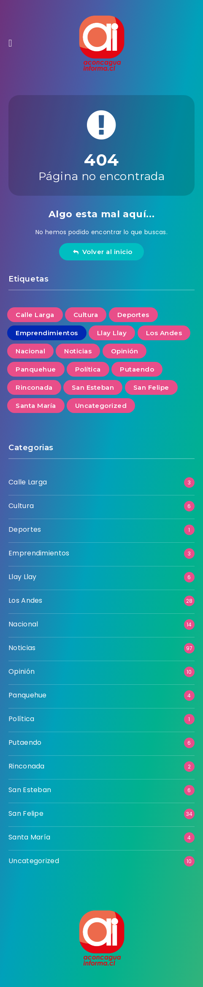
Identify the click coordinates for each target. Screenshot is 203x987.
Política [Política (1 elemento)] (88, 369)
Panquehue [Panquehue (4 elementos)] (36, 369)
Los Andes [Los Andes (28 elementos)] (164, 333)
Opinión (21, 671)
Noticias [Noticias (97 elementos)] (78, 351)
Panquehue (27, 695)
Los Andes (25, 600)
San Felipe (25, 813)
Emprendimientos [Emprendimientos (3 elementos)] (47, 333)
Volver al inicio (103, 252)
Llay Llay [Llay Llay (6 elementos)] (112, 333)
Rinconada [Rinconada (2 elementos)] (34, 387)
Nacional (23, 624)
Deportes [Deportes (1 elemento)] (133, 315)
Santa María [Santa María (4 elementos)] (36, 406)
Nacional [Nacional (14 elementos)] (30, 351)
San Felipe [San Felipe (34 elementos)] (151, 387)
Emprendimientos (39, 553)
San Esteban (29, 790)
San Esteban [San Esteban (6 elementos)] (93, 387)
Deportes (24, 529)
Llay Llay (22, 577)
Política (21, 719)
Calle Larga (27, 482)
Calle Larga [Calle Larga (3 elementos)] (35, 315)
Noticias (21, 648)
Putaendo (24, 742)
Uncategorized (33, 861)
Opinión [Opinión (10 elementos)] (124, 351)
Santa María (29, 837)
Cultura (21, 506)
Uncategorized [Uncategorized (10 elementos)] (101, 406)
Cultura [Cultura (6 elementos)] (85, 315)
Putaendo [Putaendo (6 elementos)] (137, 369)
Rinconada (26, 766)
